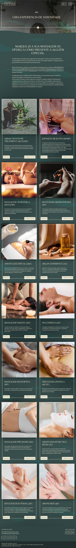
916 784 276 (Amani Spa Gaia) (9, 532)
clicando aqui (33, 70)
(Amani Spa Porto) (28, 69)
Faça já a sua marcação (9, 537)
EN (64, 4)
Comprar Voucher (30, 157)
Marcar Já (6, 157)
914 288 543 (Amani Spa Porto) (10, 533)
